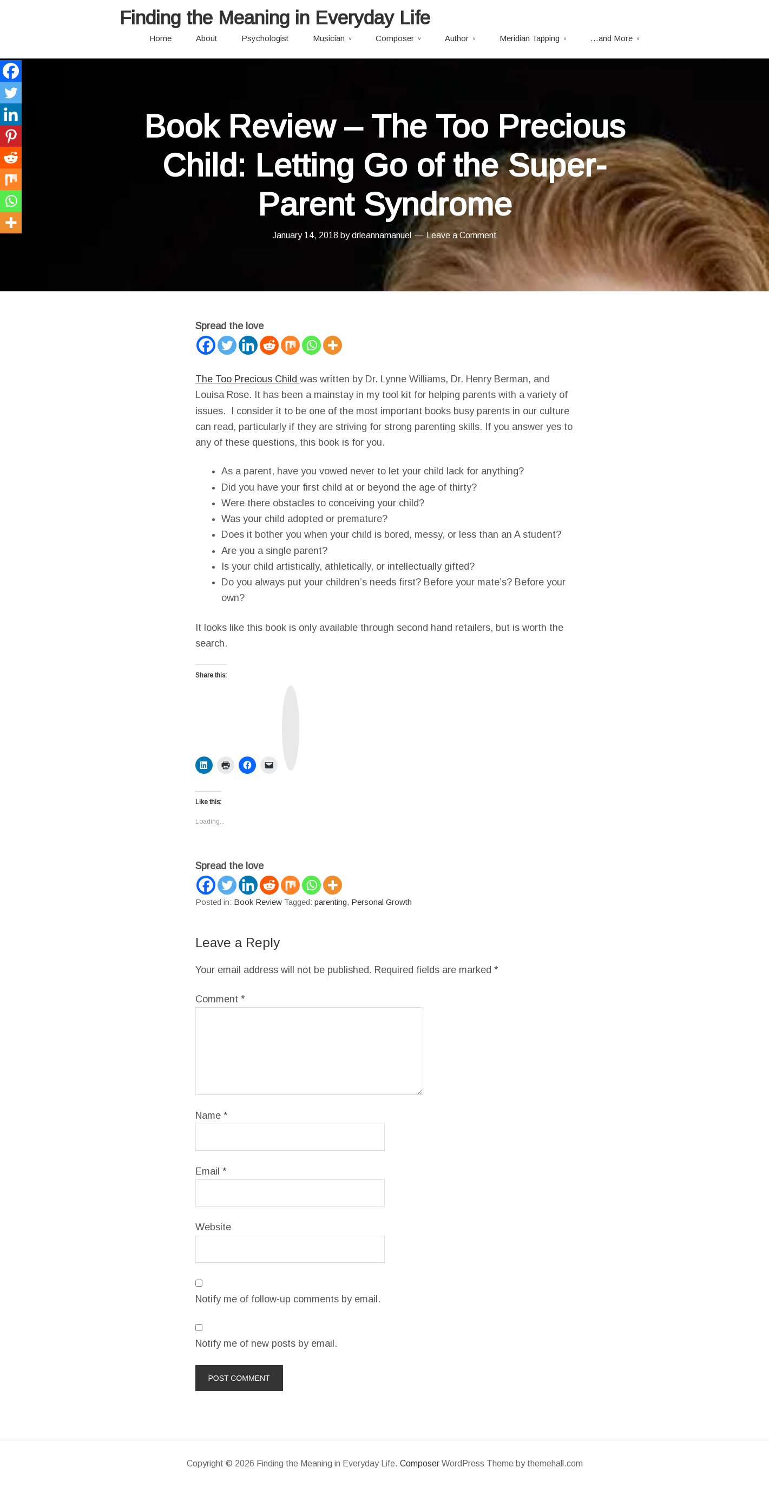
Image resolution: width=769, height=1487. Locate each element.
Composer (395, 38)
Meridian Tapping (529, 38)
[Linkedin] (248, 345)
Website (213, 1227)
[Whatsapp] (311, 345)
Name (211, 1115)
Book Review (258, 901)
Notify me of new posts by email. (266, 1343)
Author (457, 38)
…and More (611, 38)
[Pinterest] (11, 136)
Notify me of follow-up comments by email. (287, 1299)
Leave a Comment (461, 235)
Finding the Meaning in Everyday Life (275, 17)
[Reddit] (269, 345)
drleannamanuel (381, 235)
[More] (332, 345)
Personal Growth (381, 901)
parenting (330, 901)
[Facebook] (205, 345)
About (206, 38)
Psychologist (264, 38)
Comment (220, 999)
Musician (329, 38)
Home (160, 38)
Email (211, 1171)
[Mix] (290, 345)
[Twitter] (227, 345)
